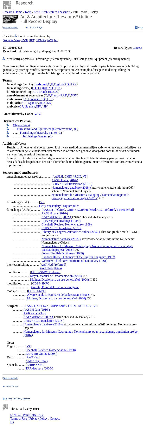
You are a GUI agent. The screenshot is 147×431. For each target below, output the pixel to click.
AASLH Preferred (53, 209)
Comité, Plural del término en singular (55, 287)
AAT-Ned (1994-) (51, 268)
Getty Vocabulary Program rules (59, 205)
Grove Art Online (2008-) (41, 353)
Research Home (13, 12)
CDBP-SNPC (40, 283)
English (43, 88)
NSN (74, 95)
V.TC (37, 113)
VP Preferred (125, 209)
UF (38, 106)
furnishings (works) (35, 136)
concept (137, 47)
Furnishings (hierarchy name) (38, 132)
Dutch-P (44, 91)
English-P (60, 84)
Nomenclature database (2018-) (71, 187)
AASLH (58, 176)
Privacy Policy (38, 418)
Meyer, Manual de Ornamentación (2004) (56, 276)
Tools (28, 12)
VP (84, 176)
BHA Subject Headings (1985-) (61, 220)
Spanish (33, 102)
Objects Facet (21, 125)
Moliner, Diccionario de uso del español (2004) (59, 279)
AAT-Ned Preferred (53, 264)
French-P (56, 95)
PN (74, 84)
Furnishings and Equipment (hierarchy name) (45, 129)
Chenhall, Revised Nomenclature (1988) (67, 224)
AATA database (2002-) (57, 217)
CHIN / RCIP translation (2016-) (72, 184)
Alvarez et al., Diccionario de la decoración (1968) (58, 294)
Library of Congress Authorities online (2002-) (71, 231)
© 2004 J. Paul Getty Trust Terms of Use (26, 416)
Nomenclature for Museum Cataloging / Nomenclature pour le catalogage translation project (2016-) (90, 196)
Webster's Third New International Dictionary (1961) (74, 260)
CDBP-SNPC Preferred (45, 272)
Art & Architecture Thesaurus (52, 12)
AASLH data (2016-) (65, 180)
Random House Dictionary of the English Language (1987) (78, 257)
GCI (89, 306)
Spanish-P (35, 99)
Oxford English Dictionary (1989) (63, 253)
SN (59, 88)
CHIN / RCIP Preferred (81, 209)
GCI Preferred (106, 209)
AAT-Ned (42, 306)
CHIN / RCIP (73, 176)
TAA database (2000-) (39, 368)
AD (50, 88)
